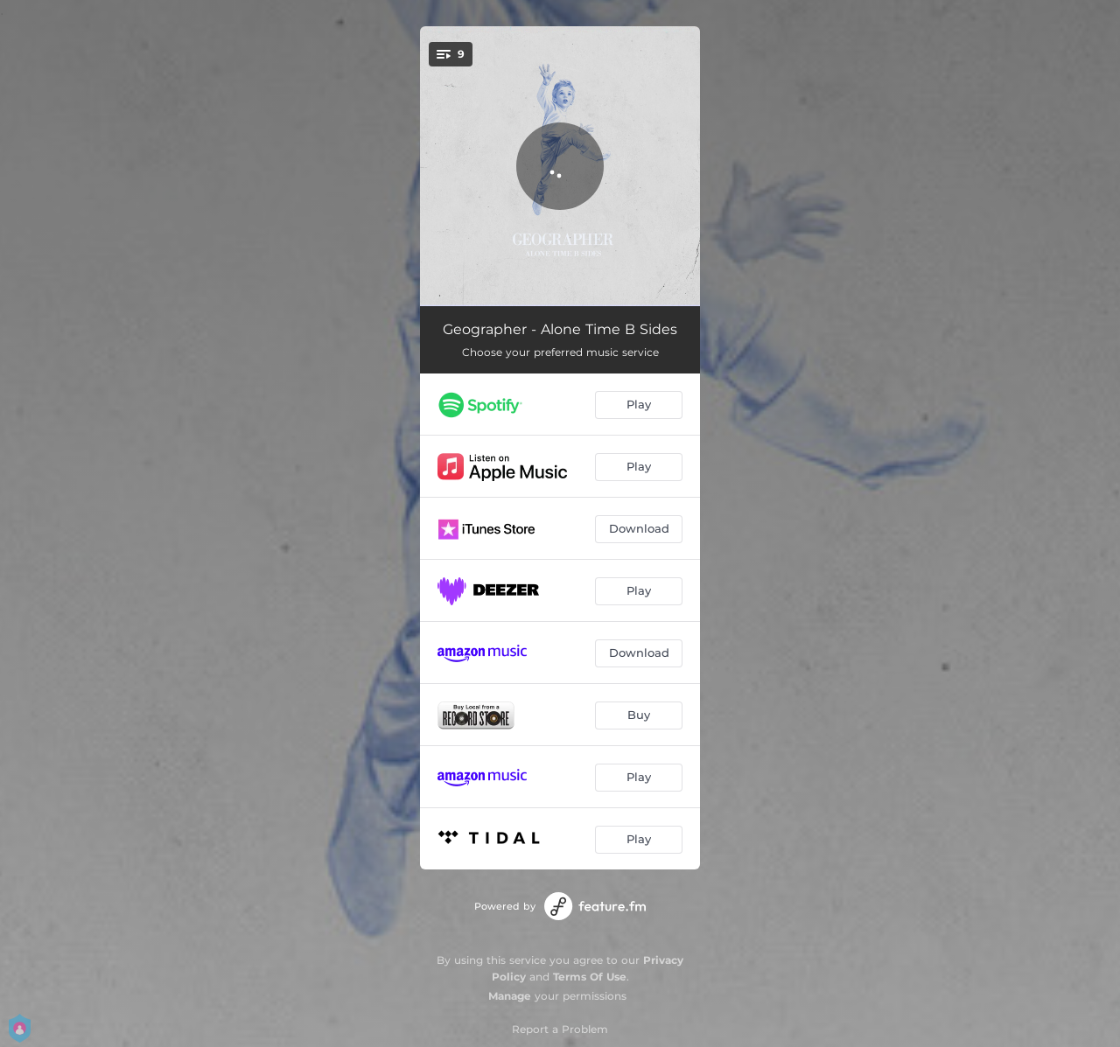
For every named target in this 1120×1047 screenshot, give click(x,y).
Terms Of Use (589, 976)
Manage (509, 995)
